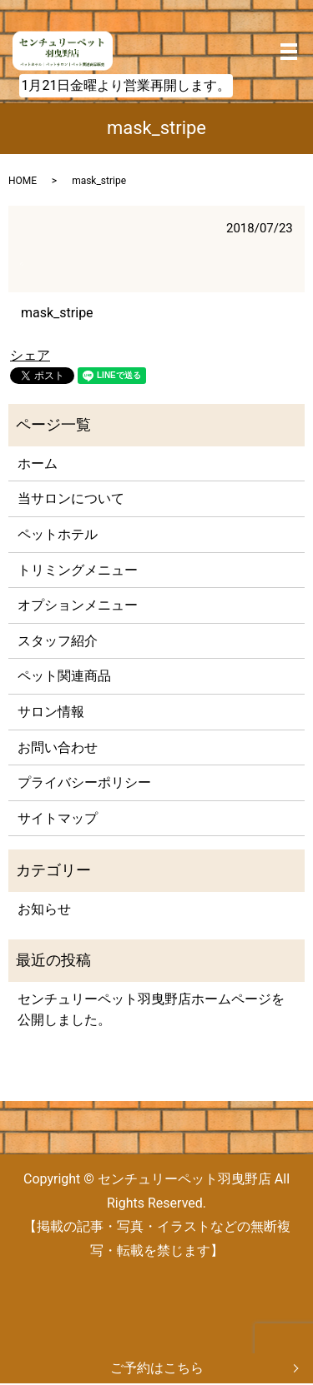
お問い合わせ (58, 747)
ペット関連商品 (64, 676)
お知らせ (44, 909)
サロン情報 (51, 712)
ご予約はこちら (157, 1368)
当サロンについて (71, 498)
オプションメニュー (78, 605)
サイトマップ (58, 818)
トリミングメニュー (78, 570)
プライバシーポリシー (84, 782)
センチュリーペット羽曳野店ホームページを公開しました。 (151, 1010)
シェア (30, 355)
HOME (22, 181)
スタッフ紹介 (58, 641)
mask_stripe (57, 313)
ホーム (38, 463)
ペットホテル (58, 534)
